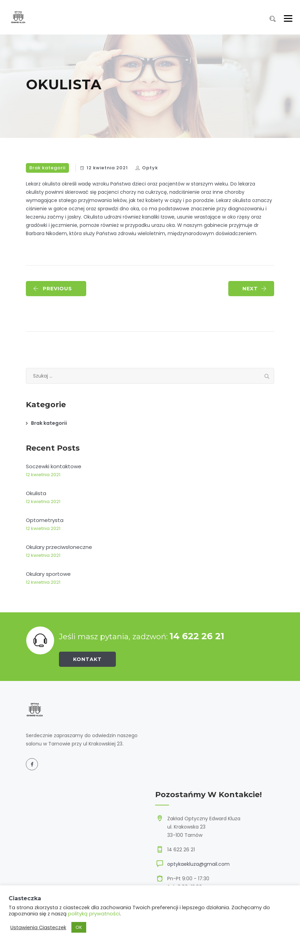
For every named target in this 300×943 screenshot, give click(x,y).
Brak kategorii (47, 167)
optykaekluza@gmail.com (198, 864)
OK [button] (79, 927)
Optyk (150, 167)
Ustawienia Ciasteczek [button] (38, 927)
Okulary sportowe (48, 574)
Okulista (36, 493)
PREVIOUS (52, 288)
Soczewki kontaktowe (53, 466)
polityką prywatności (94, 913)
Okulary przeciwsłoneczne (59, 547)
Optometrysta (44, 520)
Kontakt (87, 659)
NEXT (254, 288)
